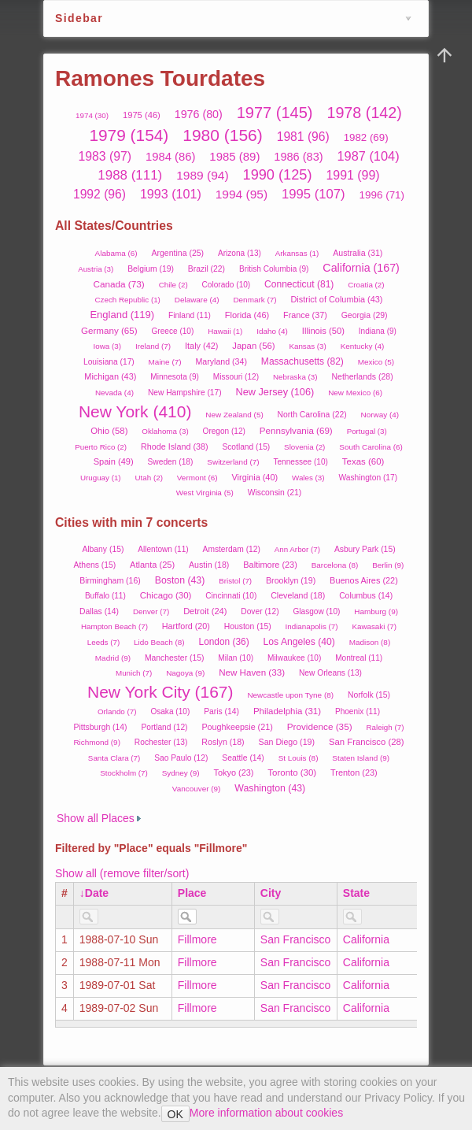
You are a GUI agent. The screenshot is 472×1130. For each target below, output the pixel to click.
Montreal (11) (358, 658)
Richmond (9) (96, 742)
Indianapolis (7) (312, 626)
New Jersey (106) (274, 392)
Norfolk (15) (369, 695)
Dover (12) (259, 611)
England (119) (122, 314)
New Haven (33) (252, 672)
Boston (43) (180, 580)
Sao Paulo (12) (181, 758)
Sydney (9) (181, 773)
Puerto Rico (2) (101, 447)
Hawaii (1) (225, 331)
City (270, 893)
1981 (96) (303, 136)
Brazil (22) (206, 269)
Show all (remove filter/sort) (122, 873)
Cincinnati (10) (230, 595)
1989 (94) (202, 175)
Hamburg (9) (376, 611)
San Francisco (295, 939)
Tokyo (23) (234, 772)
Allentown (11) (163, 549)
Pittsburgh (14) (100, 727)
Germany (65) (109, 330)
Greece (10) (173, 331)
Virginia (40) (255, 477)
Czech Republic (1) (127, 299)
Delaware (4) (197, 299)
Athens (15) (95, 565)
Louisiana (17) (109, 362)
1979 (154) (128, 135)
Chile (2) (173, 284)
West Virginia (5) (205, 492)
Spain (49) (114, 461)
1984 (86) (170, 156)
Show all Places (96, 818)
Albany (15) (103, 549)
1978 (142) (363, 112)
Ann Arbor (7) (297, 549)
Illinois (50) (323, 330)
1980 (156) (223, 135)
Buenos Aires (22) (364, 580)
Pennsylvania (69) (296, 430)
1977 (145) (275, 112)
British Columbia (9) (274, 269)
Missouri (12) (236, 376)
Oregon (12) (224, 431)
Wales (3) (308, 477)
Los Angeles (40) (299, 641)
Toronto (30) (291, 772)
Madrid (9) (113, 658)
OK (175, 1114)
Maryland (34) (221, 361)
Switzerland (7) (233, 462)
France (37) (305, 315)
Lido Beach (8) (159, 642)
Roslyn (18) (222, 742)
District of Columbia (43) (336, 299)
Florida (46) (247, 315)
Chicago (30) (166, 595)
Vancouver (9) (196, 788)
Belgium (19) (150, 269)
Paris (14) (221, 711)
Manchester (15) (174, 658)
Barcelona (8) (335, 565)
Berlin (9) (388, 565)
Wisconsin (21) (275, 492)
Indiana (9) (377, 331)
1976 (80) (199, 114)
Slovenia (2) (304, 447)
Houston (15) (247, 626)
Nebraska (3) (295, 376)
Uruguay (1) (100, 477)
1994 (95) (242, 194)
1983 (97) (104, 156)
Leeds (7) (103, 642)
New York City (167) (160, 692)
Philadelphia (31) (287, 711)
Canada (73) (118, 284)
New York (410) (135, 411)
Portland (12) (164, 727)
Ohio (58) (108, 430)
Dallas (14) (99, 611)
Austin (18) (209, 564)
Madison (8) (369, 642)
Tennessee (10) (300, 462)
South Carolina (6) (371, 447)
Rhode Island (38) (174, 446)
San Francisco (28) (366, 742)
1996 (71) (382, 195)
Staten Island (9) (360, 758)
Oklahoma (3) (165, 431)
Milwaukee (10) (294, 658)
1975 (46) (141, 115)
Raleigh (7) (385, 727)
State (356, 893)
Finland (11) (189, 315)
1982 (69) (366, 137)
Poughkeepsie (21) (236, 727)
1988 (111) (130, 175)
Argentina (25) (178, 252)
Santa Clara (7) (114, 758)
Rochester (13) (161, 742)
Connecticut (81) (299, 284)
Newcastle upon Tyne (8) (290, 695)
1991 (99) (352, 175)
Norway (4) (380, 414)
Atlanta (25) (152, 564)
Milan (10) (235, 658)
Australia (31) (357, 252)
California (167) (361, 267)
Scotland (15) (246, 447)
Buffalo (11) (105, 595)
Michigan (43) (110, 376)
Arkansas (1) (297, 253)
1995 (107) (313, 194)
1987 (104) (368, 156)
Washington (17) (367, 477)
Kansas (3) (307, 346)
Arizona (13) (239, 253)
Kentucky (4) (363, 346)
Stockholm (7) (123, 773)
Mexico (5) (376, 362)
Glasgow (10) (316, 611)
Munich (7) (134, 673)
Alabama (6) (116, 253)
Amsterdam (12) (231, 549)
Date (97, 893)
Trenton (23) (354, 772)
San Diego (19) (287, 742)
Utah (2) (149, 477)
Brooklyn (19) (290, 580)
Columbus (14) (366, 595)
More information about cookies (266, 1112)
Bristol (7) (235, 580)
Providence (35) (319, 726)
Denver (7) (151, 611)
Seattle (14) (243, 758)
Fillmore (197, 939)
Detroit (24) (205, 611)
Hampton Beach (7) (114, 626)
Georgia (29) (364, 315)
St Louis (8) (298, 758)
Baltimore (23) (270, 564)
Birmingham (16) (110, 580)
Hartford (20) (186, 626)
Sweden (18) (171, 462)
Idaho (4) (272, 331)
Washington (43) (269, 788)
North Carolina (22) (312, 414)
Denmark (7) (254, 299)
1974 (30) (92, 115)
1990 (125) (277, 175)
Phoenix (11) (357, 711)
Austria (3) (95, 269)
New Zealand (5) (234, 414)
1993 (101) (170, 194)
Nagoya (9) (185, 673)
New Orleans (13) (330, 673)
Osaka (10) (170, 711)
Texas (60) (363, 461)
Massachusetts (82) (302, 361)
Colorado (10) (226, 284)
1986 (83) (298, 156)
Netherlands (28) (362, 376)
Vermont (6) (197, 477)
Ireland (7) (153, 346)
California (366, 939)
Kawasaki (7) (374, 626)
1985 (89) (234, 156)
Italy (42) (201, 345)
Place (192, 893)
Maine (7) (165, 362)
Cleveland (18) (298, 595)
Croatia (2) (366, 284)
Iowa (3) (107, 346)
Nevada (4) (114, 392)
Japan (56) (253, 345)
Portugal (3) (367, 431)
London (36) (224, 641)
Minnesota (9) (174, 376)
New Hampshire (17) (185, 392)
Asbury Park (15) (365, 549)
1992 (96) (99, 194)
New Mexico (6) (355, 392)
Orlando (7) (117, 711)
